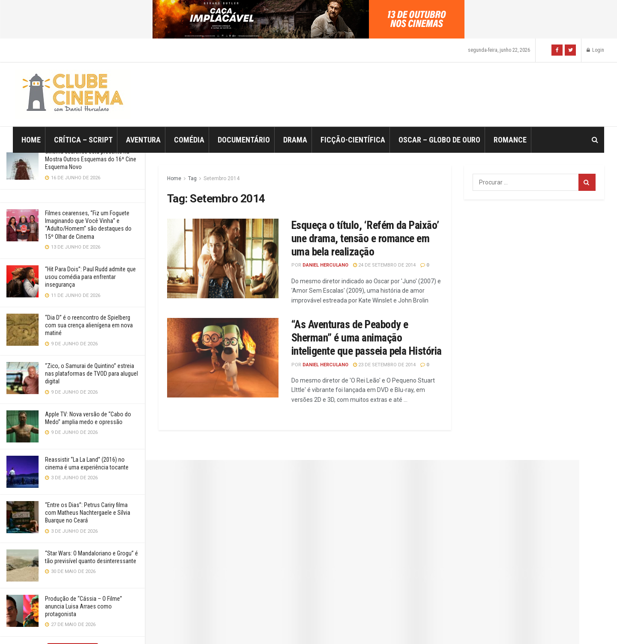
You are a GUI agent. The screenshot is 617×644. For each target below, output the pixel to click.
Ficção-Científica (352, 139)
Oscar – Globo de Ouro (439, 139)
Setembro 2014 (222, 178)
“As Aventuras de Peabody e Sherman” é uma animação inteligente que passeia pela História (366, 337)
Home (31, 139)
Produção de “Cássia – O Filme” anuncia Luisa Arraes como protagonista (83, 606)
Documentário (244, 139)
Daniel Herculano (325, 265)
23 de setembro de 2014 (384, 365)
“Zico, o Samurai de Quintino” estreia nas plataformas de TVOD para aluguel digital (91, 373)
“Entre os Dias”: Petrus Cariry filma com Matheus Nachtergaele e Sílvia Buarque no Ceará (87, 513)
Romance (510, 139)
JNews (317, 626)
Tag (192, 178)
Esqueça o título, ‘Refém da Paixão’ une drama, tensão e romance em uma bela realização (365, 238)
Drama (295, 139)
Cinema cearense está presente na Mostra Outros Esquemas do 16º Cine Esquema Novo (90, 159)
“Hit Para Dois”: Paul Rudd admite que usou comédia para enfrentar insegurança (90, 277)
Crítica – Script (83, 139)
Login (595, 50)
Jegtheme (458, 626)
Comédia (189, 139)
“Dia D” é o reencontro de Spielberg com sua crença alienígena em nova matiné (89, 325)
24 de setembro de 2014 (384, 265)
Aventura (143, 139)
